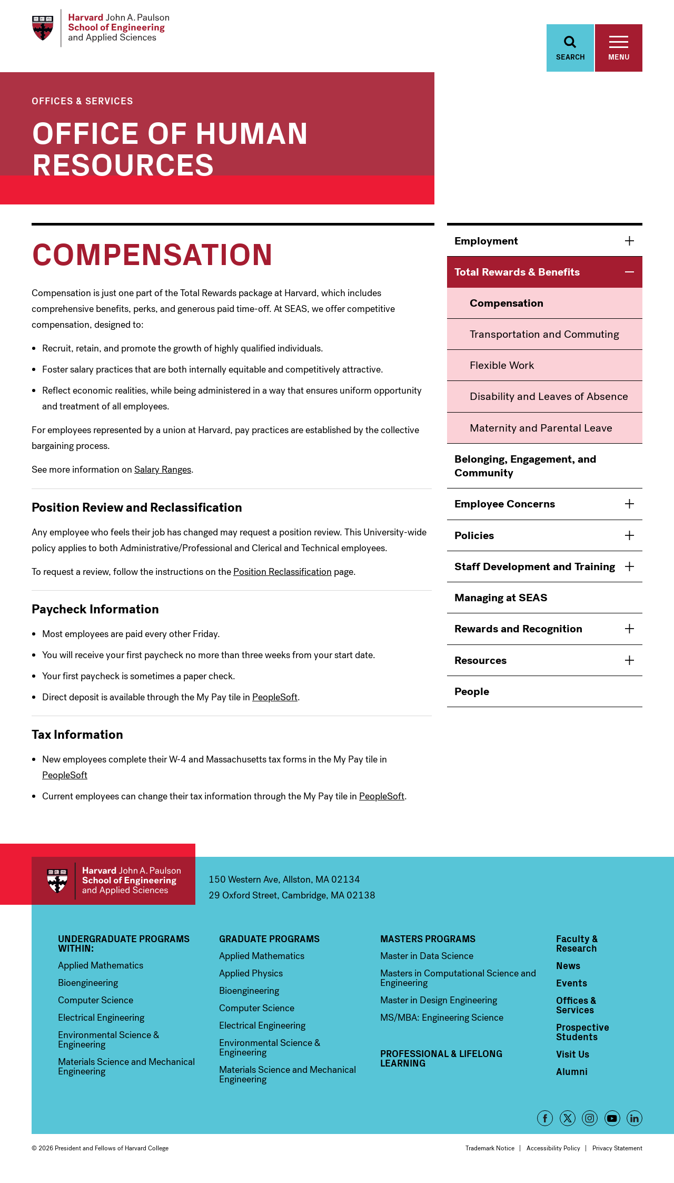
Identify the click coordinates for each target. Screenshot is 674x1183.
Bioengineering (88, 991)
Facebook (545, 1127)
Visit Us (572, 1063)
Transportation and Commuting (544, 343)
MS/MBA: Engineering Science (441, 1026)
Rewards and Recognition (518, 637)
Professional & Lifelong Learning (441, 1067)
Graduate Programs (269, 947)
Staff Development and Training (534, 575)
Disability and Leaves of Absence (549, 405)
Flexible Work (502, 374)
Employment (486, 249)
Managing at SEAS (501, 606)
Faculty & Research (577, 952)
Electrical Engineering (101, 1026)
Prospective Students (582, 1040)
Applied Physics (251, 982)
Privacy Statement (617, 1157)
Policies (474, 544)
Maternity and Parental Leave (541, 436)
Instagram (590, 1127)
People (471, 700)
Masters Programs (427, 947)
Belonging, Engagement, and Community (525, 475)
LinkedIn (634, 1127)
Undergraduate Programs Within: (124, 952)
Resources (480, 669)
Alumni (572, 1080)
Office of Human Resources (170, 155)
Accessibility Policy (553, 1157)
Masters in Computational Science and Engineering (458, 986)
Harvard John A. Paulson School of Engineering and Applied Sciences (113, 890)
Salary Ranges (162, 478)
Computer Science (95, 1009)
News (568, 974)
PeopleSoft (275, 706)
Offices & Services (82, 109)
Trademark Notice (489, 1157)
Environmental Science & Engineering (109, 1048)
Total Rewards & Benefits (517, 280)
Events (571, 991)
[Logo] (112, 31)
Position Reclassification (282, 580)
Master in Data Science (426, 965)
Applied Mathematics (100, 974)
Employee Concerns (504, 512)
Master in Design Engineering (438, 1009)
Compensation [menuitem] (506, 312)
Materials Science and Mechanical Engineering (126, 1075)
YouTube (612, 1127)
